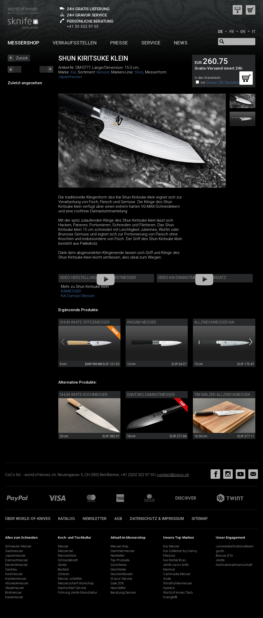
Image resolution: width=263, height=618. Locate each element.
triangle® (170, 597)
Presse (119, 43)
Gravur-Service (121, 579)
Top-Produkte (119, 560)
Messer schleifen (70, 579)
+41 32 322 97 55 (83, 26)
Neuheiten (117, 555)
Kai (73, 72)
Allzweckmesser (17, 583)
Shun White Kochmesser (84, 394)
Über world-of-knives (27, 518)
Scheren (63, 574)
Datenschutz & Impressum (157, 518)
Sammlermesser (122, 551)
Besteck (63, 569)
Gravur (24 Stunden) (223, 82)
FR (231, 31)
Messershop (23, 43)
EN (242, 31)
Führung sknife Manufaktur (77, 592)
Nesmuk (169, 569)
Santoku (11, 569)
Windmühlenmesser (177, 583)
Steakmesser (14, 588)
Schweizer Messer (18, 546)
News (180, 43)
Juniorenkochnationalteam (235, 546)
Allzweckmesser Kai (214, 322)
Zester (62, 565)
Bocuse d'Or (224, 555)
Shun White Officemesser (85, 322)
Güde (167, 579)
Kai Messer (171, 546)
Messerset (65, 551)
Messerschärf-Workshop (76, 583)
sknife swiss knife (176, 565)
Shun (139, 72)
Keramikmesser (16, 565)
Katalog (66, 518)
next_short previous (14, 69)
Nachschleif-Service (72, 588)
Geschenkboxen (121, 574)
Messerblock (67, 555)
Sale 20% (117, 583)
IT (253, 31)
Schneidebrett (68, 560)
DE (220, 31)
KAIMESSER (71, 291)
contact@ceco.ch (173, 474)
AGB (118, 518)
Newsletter (95, 518)
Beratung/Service (123, 592)
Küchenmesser (15, 579)
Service (151, 43)
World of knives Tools (178, 592)
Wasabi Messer (141, 322)
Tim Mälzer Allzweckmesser (222, 394)
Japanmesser (70, 76)
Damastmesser (16, 560)
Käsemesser (14, 597)
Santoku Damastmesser (151, 394)
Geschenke (118, 569)
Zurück (22, 58)
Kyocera (169, 588)
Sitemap (200, 518)
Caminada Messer (177, 574)
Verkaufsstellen (75, 43)
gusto (220, 551)
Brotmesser (13, 592)
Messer (103, 72)
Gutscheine (118, 565)
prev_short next (46, 69)
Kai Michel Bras (174, 560)
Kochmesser (14, 574)
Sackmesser (14, 551)
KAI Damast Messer (78, 295)
